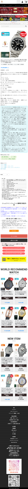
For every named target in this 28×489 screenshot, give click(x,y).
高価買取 (14, 436)
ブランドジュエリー (14, 411)
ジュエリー (14, 409)
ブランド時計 (4, 164)
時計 (14, 407)
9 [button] (18, 58)
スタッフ (14, 432)
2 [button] (5, 58)
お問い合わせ (14, 430)
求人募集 (14, 433)
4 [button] (9, 58)
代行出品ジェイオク (14, 438)
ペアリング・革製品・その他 (14, 413)
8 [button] (16, 58)
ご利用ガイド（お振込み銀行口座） (14, 423)
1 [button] (3, 58)
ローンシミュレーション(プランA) (13, 247)
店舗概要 (14, 428)
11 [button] (22, 58)
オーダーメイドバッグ (14, 440)
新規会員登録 (14, 416)
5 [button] (11, 58)
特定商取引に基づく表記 (14, 419)
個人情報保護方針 (14, 421)
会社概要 (14, 426)
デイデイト (17, 167)
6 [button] (13, 58)
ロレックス (10, 166)
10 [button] (20, 58)
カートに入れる (14, 236)
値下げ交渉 (3, 168)
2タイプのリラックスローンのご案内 (13, 253)
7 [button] (15, 58)
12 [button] (24, 58)
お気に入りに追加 (14, 240)
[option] (14, 44)
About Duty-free (14, 442)
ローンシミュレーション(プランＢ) (14, 250)
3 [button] (7, 58)
